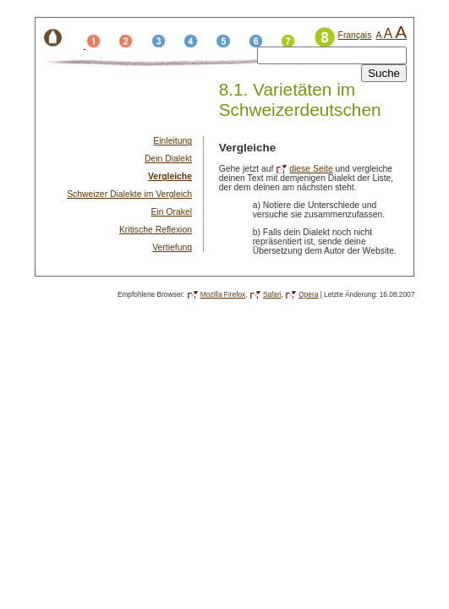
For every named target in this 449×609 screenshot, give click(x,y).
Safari (272, 294)
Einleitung (172, 140)
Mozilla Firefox (223, 294)
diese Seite (310, 168)
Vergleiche (170, 176)
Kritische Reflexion (155, 229)
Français (355, 35)
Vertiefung (172, 247)
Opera (308, 294)
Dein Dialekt (168, 158)
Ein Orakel (171, 212)
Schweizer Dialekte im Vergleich (129, 194)
